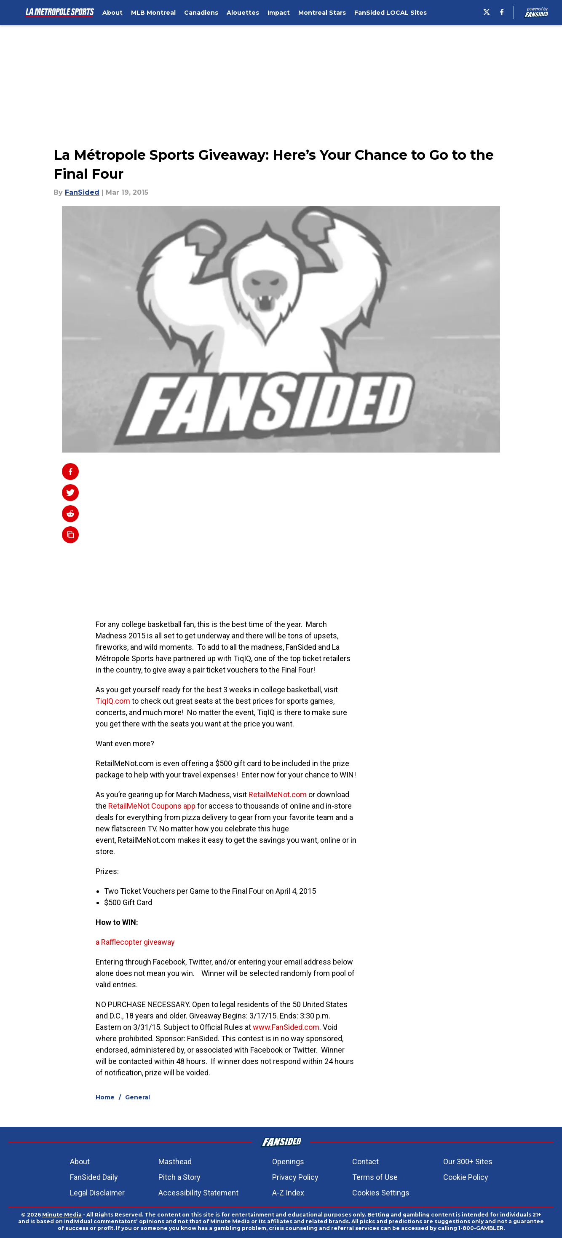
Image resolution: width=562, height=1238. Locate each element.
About (80, 1161)
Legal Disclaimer (97, 1192)
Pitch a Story (179, 1177)
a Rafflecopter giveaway (135, 942)
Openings (288, 1161)
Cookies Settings (380, 1192)
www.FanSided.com (286, 1027)
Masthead (175, 1161)
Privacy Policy (295, 1177)
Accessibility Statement (198, 1192)
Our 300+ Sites (467, 1161)
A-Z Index (288, 1192)
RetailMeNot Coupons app (151, 805)
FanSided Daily (94, 1177)
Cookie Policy (465, 1177)
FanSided (82, 192)
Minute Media (62, 1214)
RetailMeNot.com (278, 794)
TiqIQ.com (113, 701)
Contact (365, 1161)
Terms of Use (375, 1177)
